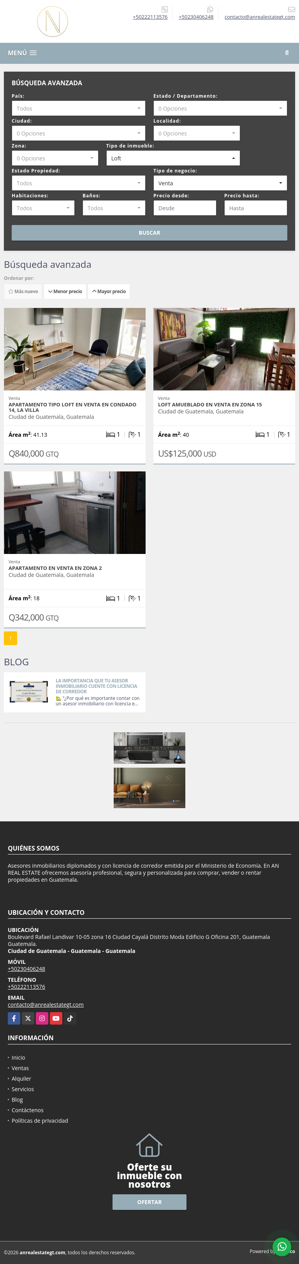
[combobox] (79, 108)
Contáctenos (28, 1110)
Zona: (19, 145)
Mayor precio (109, 291)
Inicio (18, 1057)
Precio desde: (171, 195)
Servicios (23, 1089)
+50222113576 (150, 16)
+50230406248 (196, 16)
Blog (17, 1099)
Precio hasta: (241, 195)
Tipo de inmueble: (130, 145)
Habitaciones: (30, 195)
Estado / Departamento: (185, 96)
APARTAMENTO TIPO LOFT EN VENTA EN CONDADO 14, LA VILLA (72, 407)
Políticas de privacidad (40, 1120)
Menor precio (65, 291)
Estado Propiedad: (36, 170)
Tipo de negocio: (175, 170)
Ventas (20, 1068)
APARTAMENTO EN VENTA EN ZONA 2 (55, 568)
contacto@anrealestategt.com (46, 1004)
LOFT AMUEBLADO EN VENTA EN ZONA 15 (210, 404)
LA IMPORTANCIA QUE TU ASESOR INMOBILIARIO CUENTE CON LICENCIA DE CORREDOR (96, 686)
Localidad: (167, 121)
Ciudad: (22, 121)
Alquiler (21, 1078)
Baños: (91, 195)
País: (18, 96)
